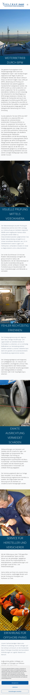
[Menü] (27, 4)
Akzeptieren (15, 683)
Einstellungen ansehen (15, 691)
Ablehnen (15, 687)
